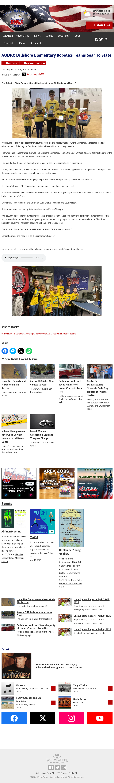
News (37, 35)
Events (6, 504)
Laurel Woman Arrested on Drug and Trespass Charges (42, 427)
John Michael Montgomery (50, 667)
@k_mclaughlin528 (33, 74)
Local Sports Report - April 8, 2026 (92, 629)
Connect (36, 43)
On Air (22, 43)
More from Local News (34, 63)
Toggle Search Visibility (111, 39)
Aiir (66, 777)
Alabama (20, 685)
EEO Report (61, 773)
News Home (11, 63)
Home (7, 35)
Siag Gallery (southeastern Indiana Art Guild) (71, 583)
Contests (9, 43)
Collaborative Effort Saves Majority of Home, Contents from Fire (36, 626)
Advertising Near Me (45, 773)
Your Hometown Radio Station (52, 664)
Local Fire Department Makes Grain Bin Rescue (14, 377)
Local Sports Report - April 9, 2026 (92, 616)
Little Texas (79, 699)
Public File (73, 773)
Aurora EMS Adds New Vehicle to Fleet (42, 375)
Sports (49, 35)
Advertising (22, 35)
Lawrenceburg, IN (101, 11)
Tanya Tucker (80, 685)
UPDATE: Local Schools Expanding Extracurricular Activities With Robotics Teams (38, 334)
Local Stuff (64, 35)
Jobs (77, 35)
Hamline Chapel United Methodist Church (12, 558)
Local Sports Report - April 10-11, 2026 (92, 601)
